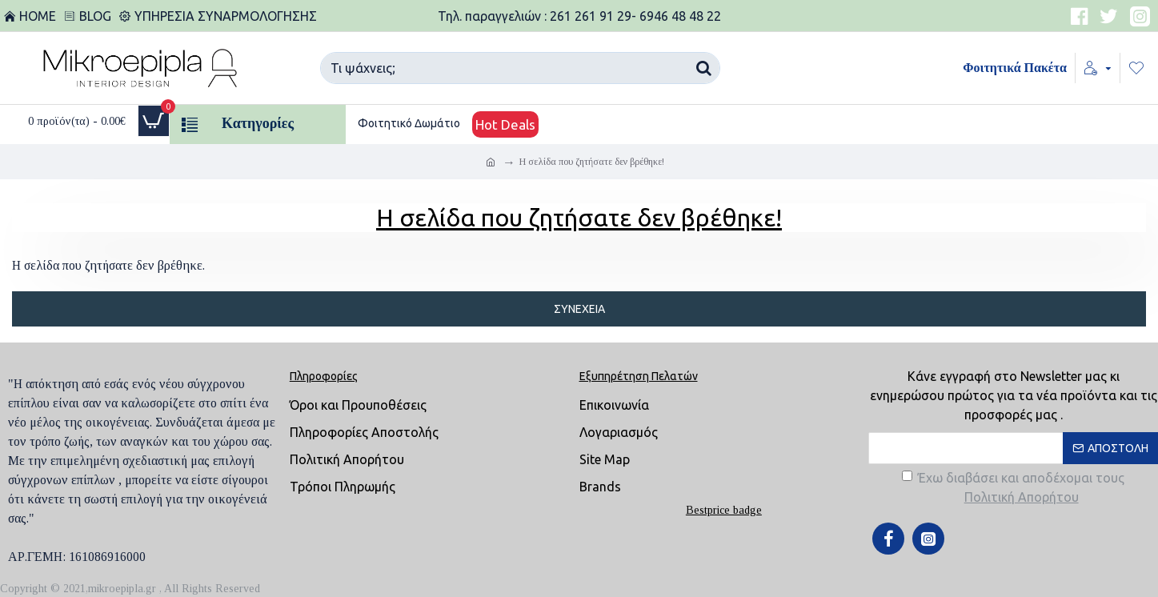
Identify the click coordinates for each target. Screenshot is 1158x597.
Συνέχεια (579, 309)
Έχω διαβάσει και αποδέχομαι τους (1013, 489)
